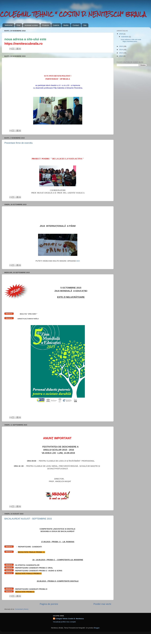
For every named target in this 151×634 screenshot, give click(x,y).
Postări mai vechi (102, 604)
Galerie (56, 25)
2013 (121, 53)
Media (66, 25)
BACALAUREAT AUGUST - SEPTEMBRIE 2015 (28, 518)
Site (85, 25)
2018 (121, 34)
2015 (121, 46)
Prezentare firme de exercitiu (18, 143)
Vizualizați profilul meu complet (64, 622)
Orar (18, 25)
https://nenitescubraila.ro (23, 43)
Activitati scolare (31, 25)
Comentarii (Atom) (21, 609)
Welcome (8, 25)
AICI (78, 261)
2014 (121, 49)
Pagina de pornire (49, 604)
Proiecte (45, 25)
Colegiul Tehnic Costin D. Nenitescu (69, 619)
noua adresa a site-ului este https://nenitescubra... (131, 40)
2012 (121, 56)
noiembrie (125, 37)
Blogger (96, 628)
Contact (76, 25)
